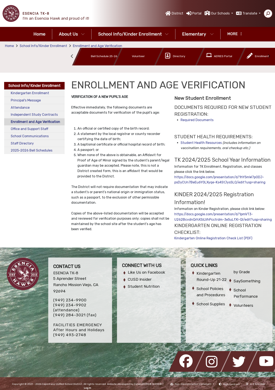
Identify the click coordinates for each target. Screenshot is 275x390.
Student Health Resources (201, 143)
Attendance (20, 108)
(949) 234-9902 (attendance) (69, 307)
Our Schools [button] (220, 13)
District (177, 13)
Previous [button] (72, 56)
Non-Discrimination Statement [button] (193, 384)
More (234, 34)
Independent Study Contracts (34, 115)
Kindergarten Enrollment (30, 93)
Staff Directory (22, 143)
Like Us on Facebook (146, 272)
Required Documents (197, 120)
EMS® (158, 384)
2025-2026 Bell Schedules (31, 150)
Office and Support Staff (29, 129)
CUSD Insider (140, 279)
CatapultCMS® (143, 384)
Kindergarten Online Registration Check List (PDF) (213, 238)
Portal (196, 13)
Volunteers (243, 305)
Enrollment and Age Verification (97, 46)
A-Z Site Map (255, 384)
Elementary (198, 34)
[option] (90, 57)
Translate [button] (250, 13)
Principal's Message (26, 100)
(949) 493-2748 (69, 334)
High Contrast (231, 384)
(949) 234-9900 (70, 300)
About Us (72, 34)
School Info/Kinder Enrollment (133, 34)
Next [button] (269, 56)
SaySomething (247, 281)
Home (39, 34)
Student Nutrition (144, 286)
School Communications (30, 136)
